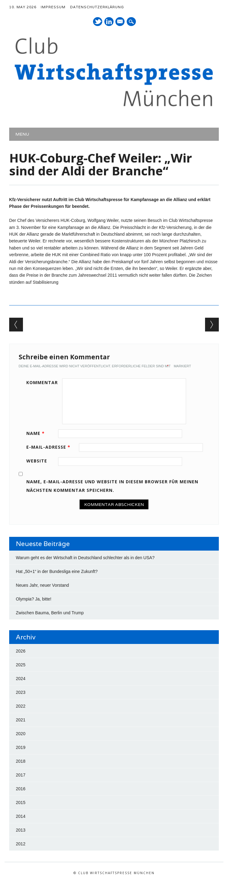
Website (36, 461)
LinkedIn (109, 21)
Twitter (97, 21)
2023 (20, 692)
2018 (20, 761)
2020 (20, 733)
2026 (20, 651)
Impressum (53, 7)
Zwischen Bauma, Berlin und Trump (50, 612)
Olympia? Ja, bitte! (33, 599)
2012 (20, 843)
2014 (20, 816)
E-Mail (120, 22)
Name (37, 433)
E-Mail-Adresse (50, 447)
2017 (20, 775)
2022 (20, 706)
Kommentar (42, 382)
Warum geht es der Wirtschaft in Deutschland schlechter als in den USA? (85, 557)
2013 (20, 830)
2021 (20, 719)
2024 (20, 678)
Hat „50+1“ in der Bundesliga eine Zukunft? (57, 571)
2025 (20, 664)
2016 (20, 788)
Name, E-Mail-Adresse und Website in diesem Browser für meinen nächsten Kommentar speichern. (112, 486)
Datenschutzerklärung (97, 7)
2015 (20, 802)
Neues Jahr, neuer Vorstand (42, 585)
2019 (20, 747)
